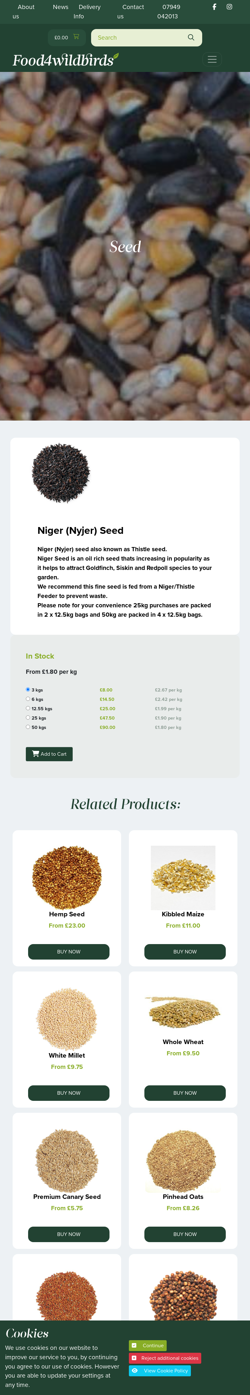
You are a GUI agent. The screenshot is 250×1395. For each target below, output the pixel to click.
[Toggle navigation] (212, 59)
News (60, 7)
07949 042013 (168, 11)
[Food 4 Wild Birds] (67, 56)
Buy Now (68, 951)
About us (24, 11)
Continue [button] (148, 1345)
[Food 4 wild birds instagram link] (229, 7)
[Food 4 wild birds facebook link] (214, 7)
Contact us (130, 11)
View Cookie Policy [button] (160, 1370)
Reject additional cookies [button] (165, 1358)
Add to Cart (49, 754)
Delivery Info (87, 11)
